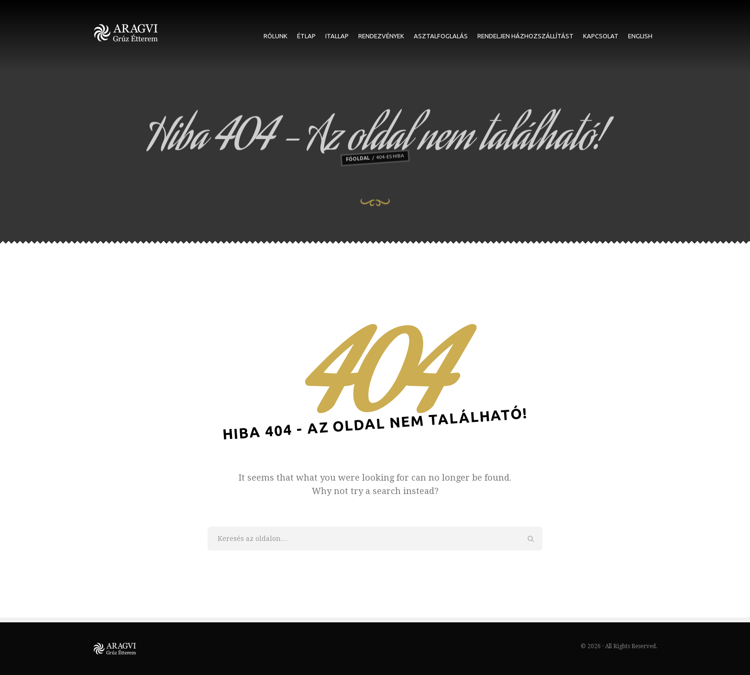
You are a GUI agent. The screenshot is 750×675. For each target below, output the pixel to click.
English (640, 36)
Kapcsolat (600, 36)
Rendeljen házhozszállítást (525, 36)
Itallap (337, 36)
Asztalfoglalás (441, 36)
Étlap (306, 36)
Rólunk (275, 36)
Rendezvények (381, 36)
